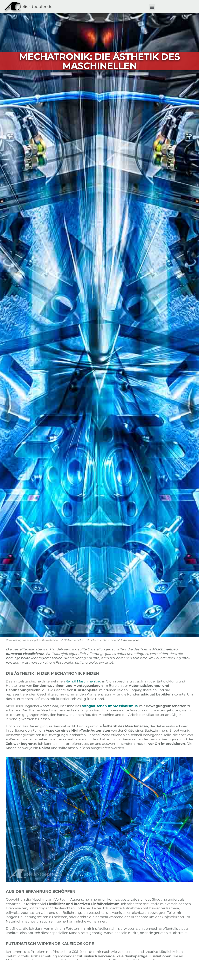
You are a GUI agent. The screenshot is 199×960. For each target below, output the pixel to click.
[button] (152, 7)
